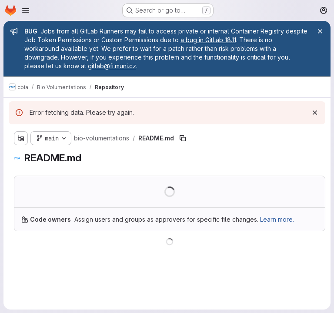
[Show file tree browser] (21, 138)
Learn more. (277, 219)
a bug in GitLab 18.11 (208, 39)
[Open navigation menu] (26, 10)
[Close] (320, 31)
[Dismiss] (315, 112)
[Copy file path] (183, 138)
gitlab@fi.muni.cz (112, 66)
